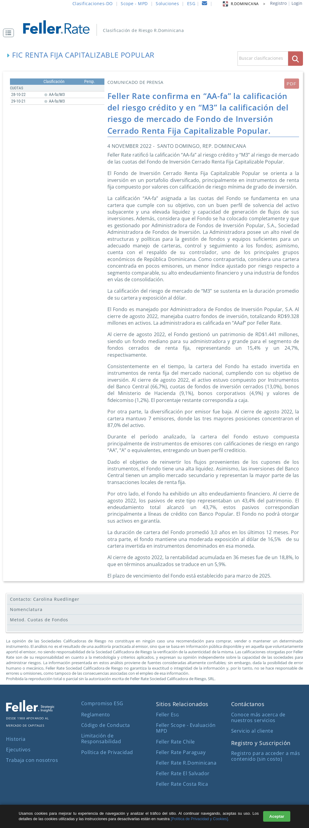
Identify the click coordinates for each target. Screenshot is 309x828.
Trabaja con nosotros (32, 760)
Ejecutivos (18, 749)
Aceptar (276, 816)
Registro (278, 3)
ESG (191, 3)
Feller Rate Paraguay (180, 752)
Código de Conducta (105, 725)
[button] (10, 33)
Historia (15, 739)
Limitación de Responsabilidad (101, 738)
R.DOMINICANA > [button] (243, 4)
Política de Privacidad (107, 752)
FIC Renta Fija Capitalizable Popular (83, 55)
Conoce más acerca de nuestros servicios (258, 717)
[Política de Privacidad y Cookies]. (200, 819)
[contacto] (204, 4)
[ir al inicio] (60, 26)
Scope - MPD (134, 3)
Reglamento (95, 714)
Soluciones (167, 3)
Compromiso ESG (102, 703)
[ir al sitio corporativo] (30, 710)
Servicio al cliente (252, 731)
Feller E (167, 714)
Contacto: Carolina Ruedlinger (44, 599)
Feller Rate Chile (175, 741)
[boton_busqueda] (295, 58)
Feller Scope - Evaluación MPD (186, 728)
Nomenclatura (26, 609)
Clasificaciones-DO (92, 3)
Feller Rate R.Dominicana (186, 763)
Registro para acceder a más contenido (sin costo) (265, 756)
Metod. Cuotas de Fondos (39, 620)
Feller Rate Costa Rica (182, 784)
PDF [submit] (292, 83)
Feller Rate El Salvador (183, 773)
